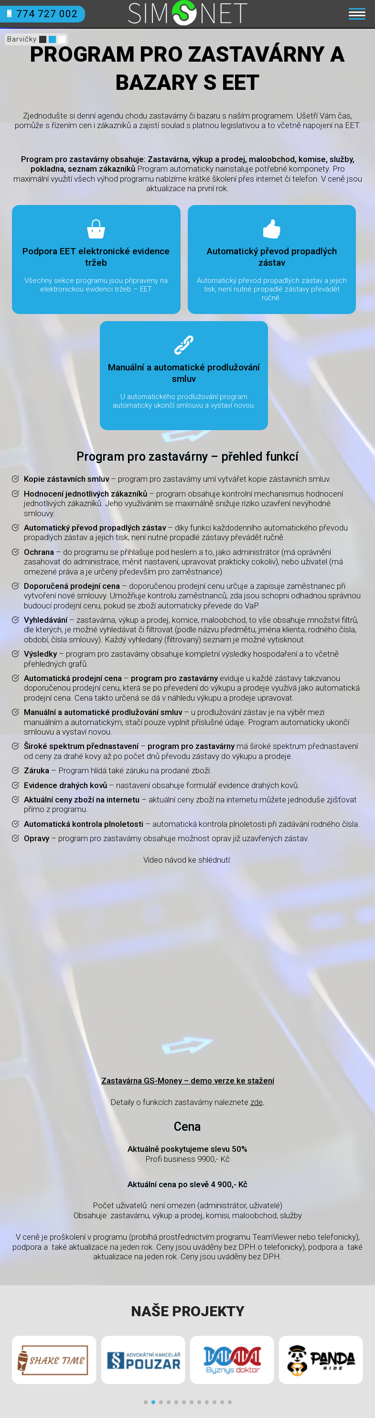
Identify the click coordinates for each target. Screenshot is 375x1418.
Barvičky (22, 39)
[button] (146, 1402)
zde (256, 1102)
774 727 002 (42, 14)
